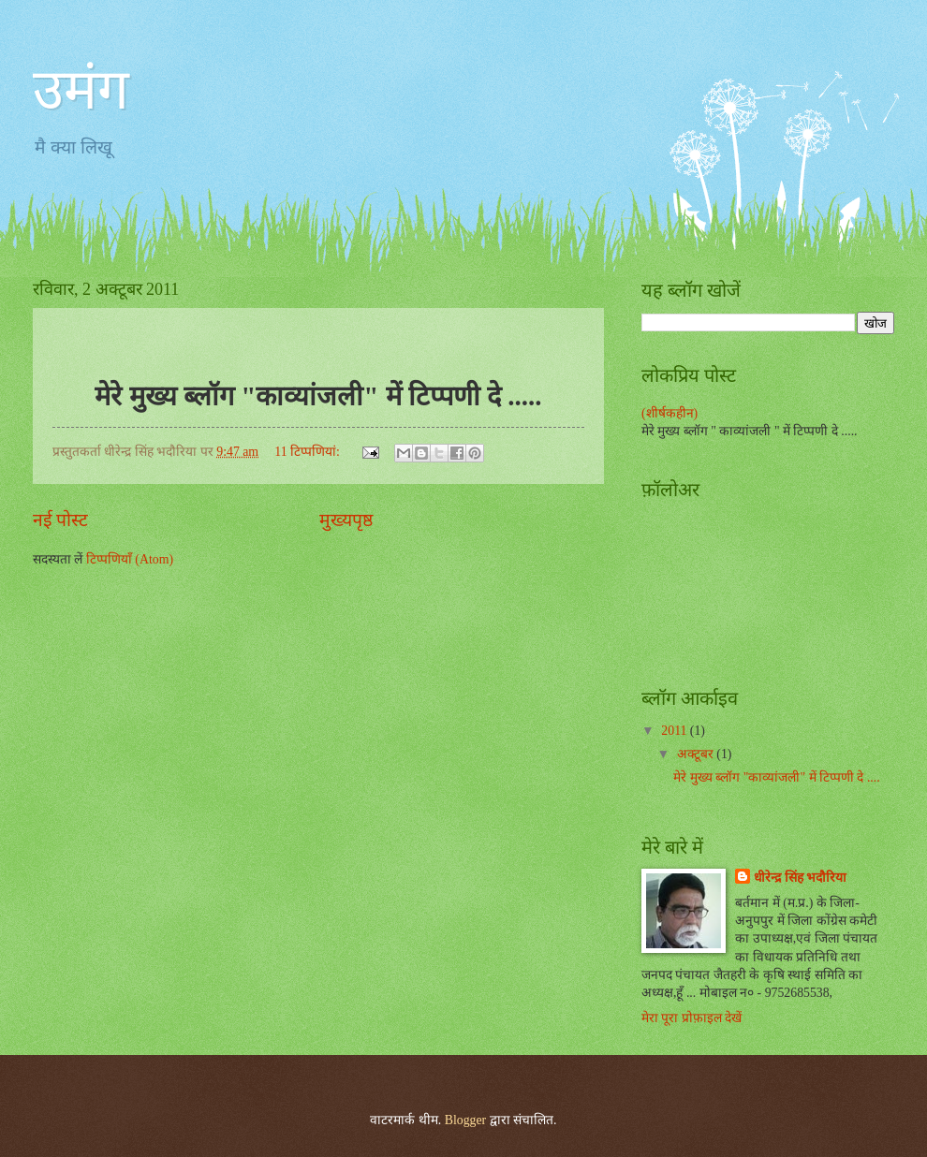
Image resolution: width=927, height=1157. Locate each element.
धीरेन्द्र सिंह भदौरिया (800, 878)
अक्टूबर (696, 754)
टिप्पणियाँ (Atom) (129, 559)
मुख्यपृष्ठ (346, 520)
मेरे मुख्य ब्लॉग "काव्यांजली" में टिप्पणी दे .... (776, 777)
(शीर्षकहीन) (669, 413)
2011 (675, 731)
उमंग (81, 90)
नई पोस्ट (60, 520)
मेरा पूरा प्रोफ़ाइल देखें (691, 1018)
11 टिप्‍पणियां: (308, 452)
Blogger (465, 1120)
